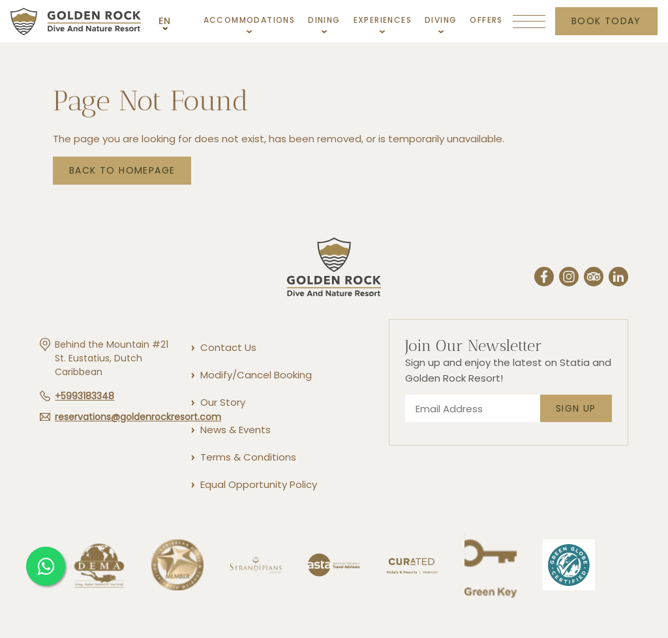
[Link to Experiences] (383, 23)
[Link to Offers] (486, 20)
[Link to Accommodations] (250, 23)
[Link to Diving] (441, 23)
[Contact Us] (227, 347)
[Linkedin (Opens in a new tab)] (618, 278)
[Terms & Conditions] (247, 457)
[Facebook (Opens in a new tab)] (544, 278)
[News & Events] (235, 429)
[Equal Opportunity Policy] (258, 484)
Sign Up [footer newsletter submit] (576, 408)
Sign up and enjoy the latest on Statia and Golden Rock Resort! (508, 370)
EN (165, 20)
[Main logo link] (75, 21)
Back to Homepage (122, 171)
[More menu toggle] (529, 21)
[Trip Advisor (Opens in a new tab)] (593, 278)
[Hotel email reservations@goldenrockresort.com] (130, 416)
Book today (606, 20)
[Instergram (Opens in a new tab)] (569, 278)
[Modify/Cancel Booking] (255, 375)
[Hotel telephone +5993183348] (77, 396)
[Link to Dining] (324, 23)
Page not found (151, 102)
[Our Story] (222, 402)
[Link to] (412, 595)
